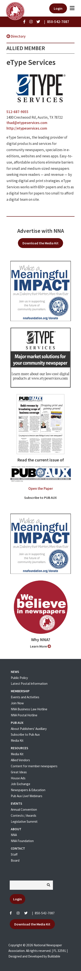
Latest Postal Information (29, 684)
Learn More (40, 646)
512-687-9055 (17, 111)
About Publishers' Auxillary (29, 729)
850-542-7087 (45, 913)
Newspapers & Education (28, 790)
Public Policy (19, 678)
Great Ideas (19, 772)
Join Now (17, 703)
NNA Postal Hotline (24, 715)
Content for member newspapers (34, 766)
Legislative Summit (24, 821)
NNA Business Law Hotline (29, 709)
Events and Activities (25, 697)
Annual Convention (24, 809)
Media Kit (17, 740)
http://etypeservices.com (26, 128)
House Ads (18, 778)
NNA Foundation (22, 841)
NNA (14, 835)
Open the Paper (40, 488)
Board (15, 860)
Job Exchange (20, 784)
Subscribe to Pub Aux (25, 734)
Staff (14, 854)
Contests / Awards (23, 815)
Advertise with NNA (40, 230)
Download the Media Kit (40, 243)
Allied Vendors (20, 760)
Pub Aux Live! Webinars (26, 796)
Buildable (54, 956)
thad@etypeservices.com (26, 122)
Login (58, 8)
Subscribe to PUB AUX (40, 497)
